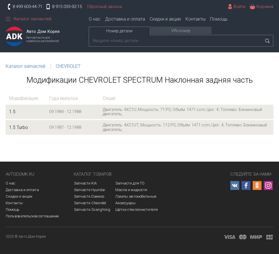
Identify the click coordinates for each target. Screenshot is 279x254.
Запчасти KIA (85, 183)
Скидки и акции (165, 19)
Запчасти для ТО (130, 183)
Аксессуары (125, 203)
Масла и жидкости (131, 190)
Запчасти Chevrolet (90, 203)
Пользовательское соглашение (32, 216)
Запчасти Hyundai (89, 190)
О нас (94, 19)
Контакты (195, 19)
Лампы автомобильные (135, 196)
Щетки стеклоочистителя (136, 209)
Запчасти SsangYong (92, 209)
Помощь (219, 19)
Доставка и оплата (125, 19)
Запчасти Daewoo (89, 196)
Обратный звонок (104, 6)
